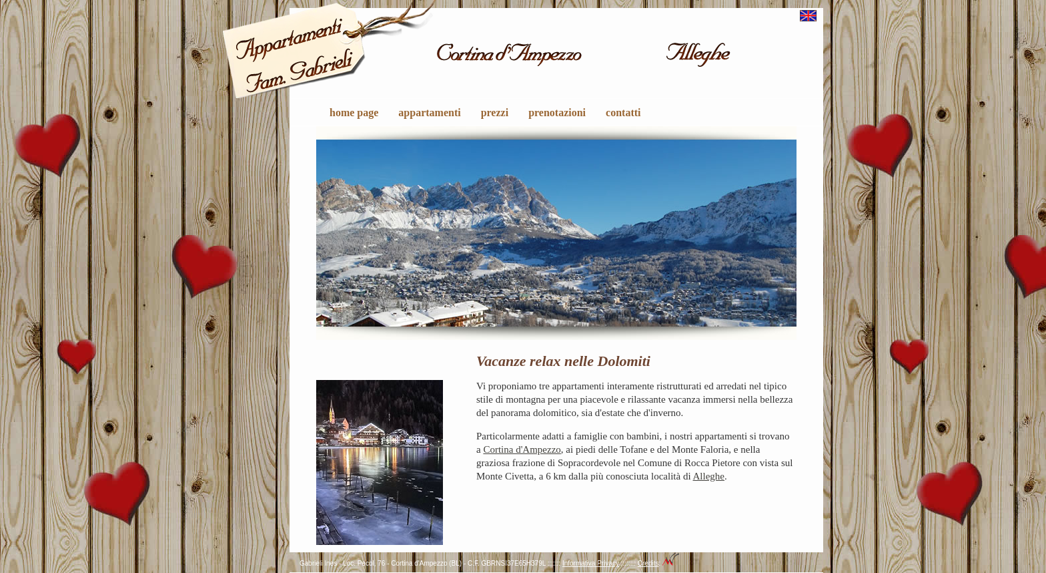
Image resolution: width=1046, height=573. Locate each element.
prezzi (494, 112)
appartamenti (429, 112)
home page (354, 112)
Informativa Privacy (590, 563)
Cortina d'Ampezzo (521, 449)
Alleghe (708, 476)
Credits (648, 563)
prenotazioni (557, 112)
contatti (623, 112)
